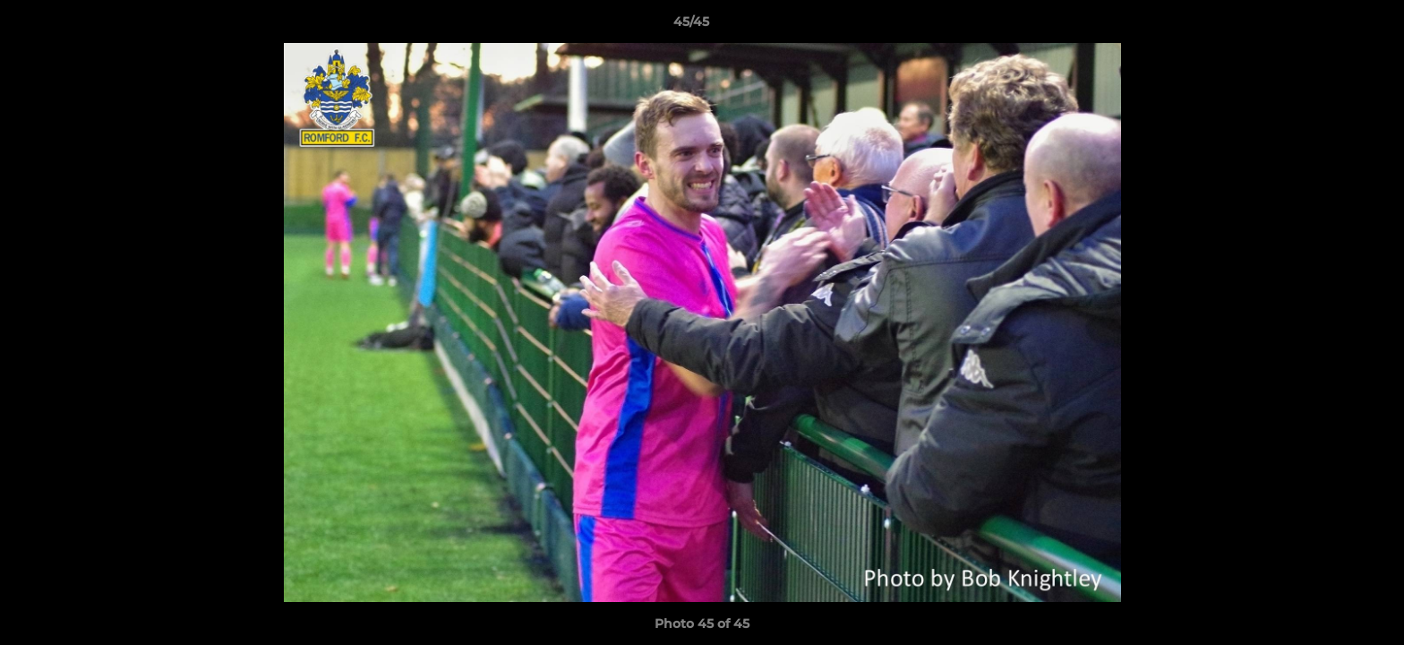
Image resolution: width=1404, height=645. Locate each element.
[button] (1329, 26)
